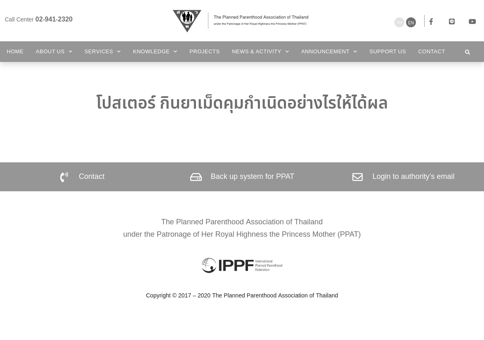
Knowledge (155, 51)
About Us (54, 51)
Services (103, 51)
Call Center (39, 19)
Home (15, 52)
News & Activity (260, 51)
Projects (204, 52)
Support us (387, 52)
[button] (467, 52)
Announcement (329, 51)
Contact (431, 52)
